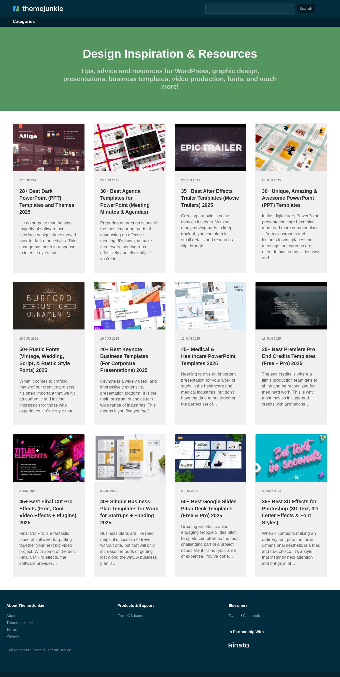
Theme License (19, 622)
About (11, 615)
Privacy (12, 636)
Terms (11, 629)
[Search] (249, 9)
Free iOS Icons (130, 615)
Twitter (234, 615)
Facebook (251, 615)
